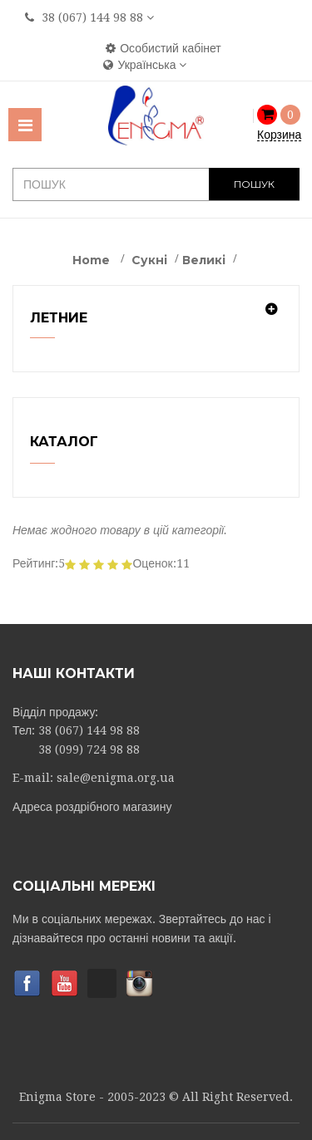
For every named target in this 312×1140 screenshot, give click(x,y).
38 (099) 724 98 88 (89, 749)
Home (91, 260)
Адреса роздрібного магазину (91, 806)
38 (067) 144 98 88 (92, 17)
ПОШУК (254, 184)
